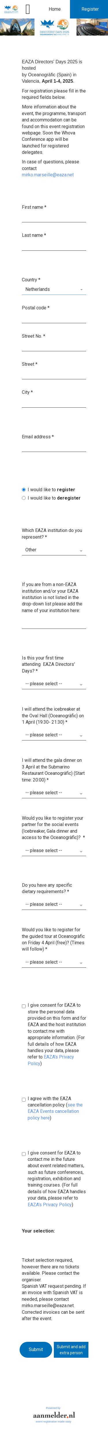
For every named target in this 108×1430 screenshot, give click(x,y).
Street (29, 364)
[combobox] (54, 289)
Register (90, 9)
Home (55, 9)
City (27, 392)
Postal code (36, 308)
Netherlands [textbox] (37, 289)
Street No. (33, 336)
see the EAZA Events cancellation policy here (55, 1111)
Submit (36, 1349)
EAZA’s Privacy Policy (50, 1204)
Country (31, 279)
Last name (34, 235)
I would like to (48, 489)
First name (34, 207)
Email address (38, 436)
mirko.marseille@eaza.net (48, 175)
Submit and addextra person (71, 1349)
